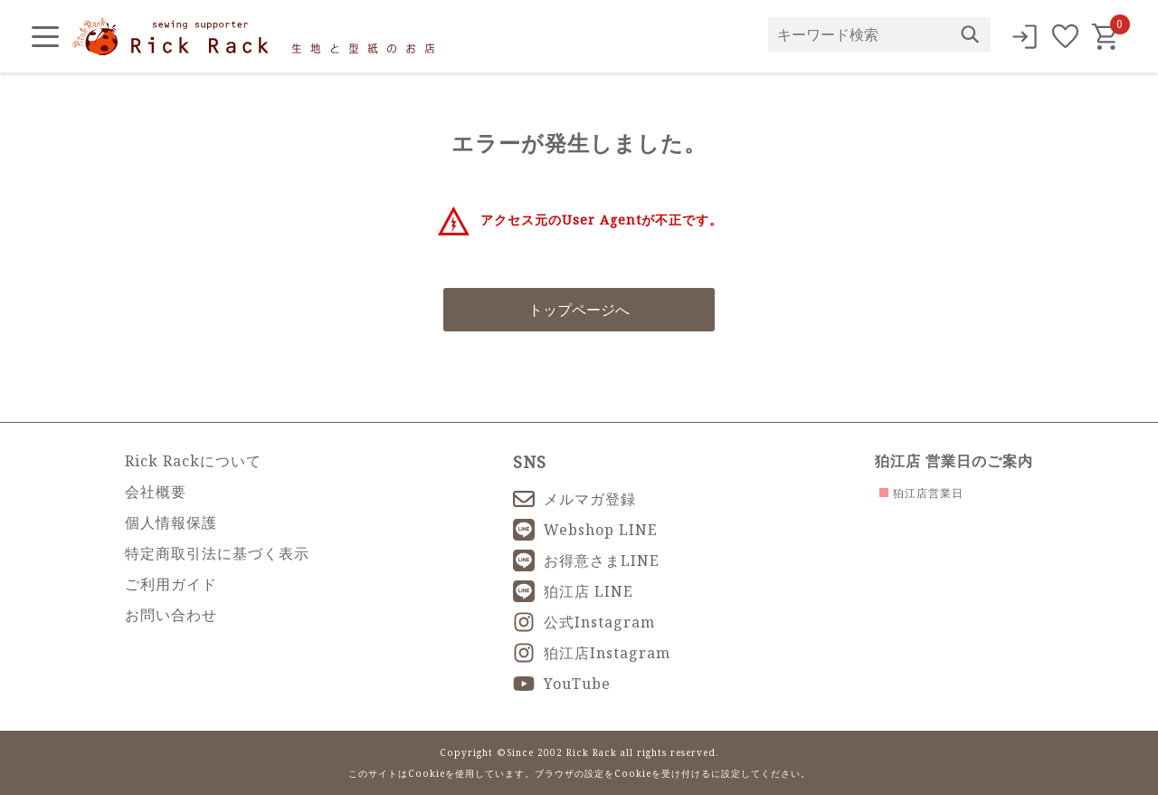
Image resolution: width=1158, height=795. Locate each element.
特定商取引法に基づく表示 (217, 553)
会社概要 (155, 492)
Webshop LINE (585, 530)
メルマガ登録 (574, 499)
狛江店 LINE (573, 591)
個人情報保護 (171, 522)
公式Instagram (584, 622)
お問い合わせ (171, 615)
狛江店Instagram (591, 653)
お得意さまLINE (586, 560)
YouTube (562, 683)
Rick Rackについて (193, 461)
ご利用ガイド (171, 584)
